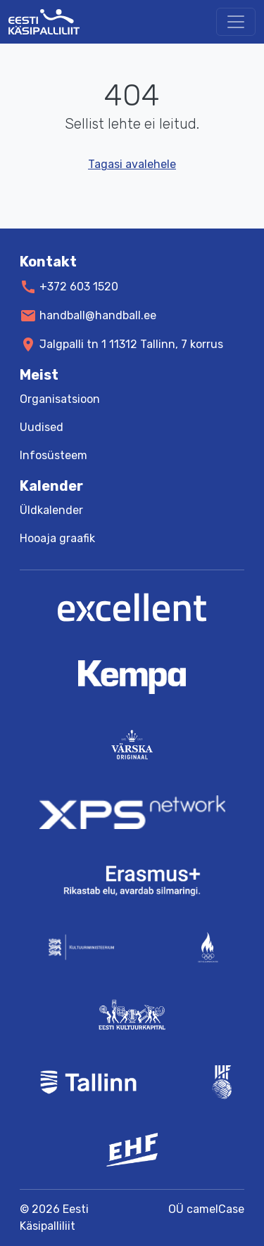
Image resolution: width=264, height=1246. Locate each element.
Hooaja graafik (57, 538)
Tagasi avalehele (132, 164)
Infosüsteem (53, 455)
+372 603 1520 (78, 286)
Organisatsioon (60, 399)
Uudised (41, 427)
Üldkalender (51, 510)
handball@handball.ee (97, 315)
